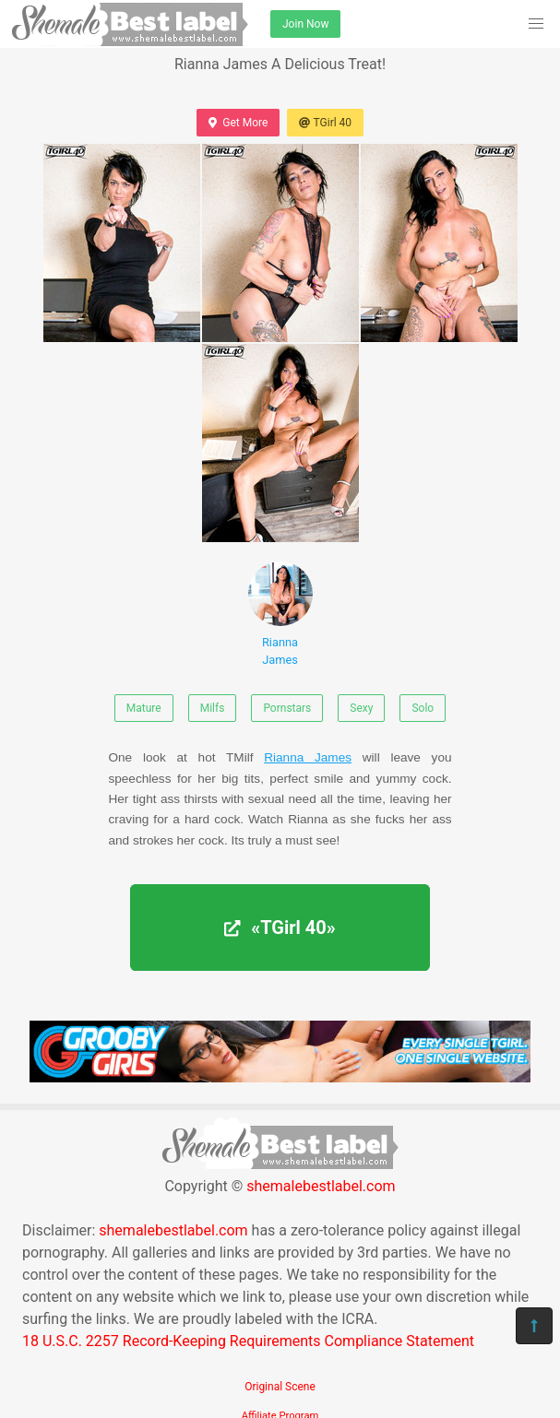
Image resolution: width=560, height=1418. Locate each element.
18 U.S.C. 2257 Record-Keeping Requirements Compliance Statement (248, 1341)
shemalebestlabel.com (320, 1186)
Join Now (305, 24)
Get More (238, 122)
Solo (422, 708)
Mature (143, 708)
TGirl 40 (325, 122)
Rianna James (280, 614)
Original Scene (280, 1386)
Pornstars (287, 708)
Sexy (361, 708)
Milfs (212, 708)
